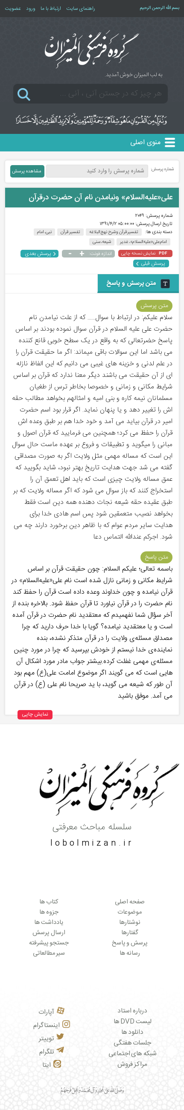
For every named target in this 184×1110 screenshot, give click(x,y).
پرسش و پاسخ (130, 943)
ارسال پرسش (48, 933)
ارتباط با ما (51, 8)
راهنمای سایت (80, 8)
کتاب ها (48, 902)
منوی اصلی (145, 142)
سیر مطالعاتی (49, 953)
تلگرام (51, 1052)
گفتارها (129, 933)
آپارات (51, 1012)
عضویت (13, 8)
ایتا (51, 1065)
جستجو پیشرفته (49, 943)
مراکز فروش (132, 1064)
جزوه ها (48, 912)
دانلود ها (132, 1032)
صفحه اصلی (130, 902)
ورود (30, 8)
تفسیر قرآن (70, 232)
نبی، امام (44, 232)
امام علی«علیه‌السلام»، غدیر (143, 242)
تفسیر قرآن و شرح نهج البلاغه (114, 232)
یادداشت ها (49, 923)
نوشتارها (129, 923)
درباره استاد (132, 1011)
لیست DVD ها (133, 1021)
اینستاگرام (51, 1025)
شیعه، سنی (102, 242)
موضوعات (129, 912)
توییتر (51, 1038)
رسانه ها (130, 953)
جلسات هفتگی (133, 1043)
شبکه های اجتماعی (132, 1053)
